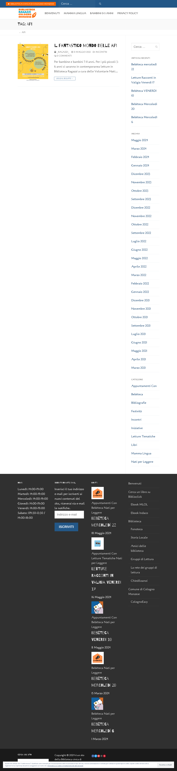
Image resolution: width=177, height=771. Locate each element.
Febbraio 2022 (140, 284)
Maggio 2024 (139, 140)
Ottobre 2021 (139, 317)
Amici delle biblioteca (138, 548)
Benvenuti (134, 483)
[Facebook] (92, 756)
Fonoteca (137, 529)
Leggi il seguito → (64, 78)
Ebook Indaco (139, 513)
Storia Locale (139, 538)
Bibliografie (138, 403)
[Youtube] (98, 756)
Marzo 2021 (138, 368)
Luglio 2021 (138, 334)
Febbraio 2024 (140, 157)
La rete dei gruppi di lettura (144, 570)
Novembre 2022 (141, 216)
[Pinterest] (104, 756)
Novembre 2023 (141, 182)
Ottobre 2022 (139, 224)
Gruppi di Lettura (142, 559)
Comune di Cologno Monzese (141, 591)
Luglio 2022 (138, 241)
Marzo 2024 (138, 149)
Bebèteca (137, 394)
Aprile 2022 (139, 267)
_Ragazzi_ (61, 52)
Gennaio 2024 (140, 165)
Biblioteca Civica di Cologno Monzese (31, 4)
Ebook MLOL (139, 504)
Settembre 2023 (141, 199)
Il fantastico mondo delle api (85, 45)
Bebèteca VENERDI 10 (143, 93)
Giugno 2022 (139, 250)
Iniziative (137, 428)
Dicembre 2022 (140, 208)
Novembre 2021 (141, 309)
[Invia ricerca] (100, 4)
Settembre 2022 (141, 233)
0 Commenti (63, 55)
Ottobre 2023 (139, 191)
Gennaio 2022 (140, 292)
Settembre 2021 (140, 326)
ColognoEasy (139, 602)
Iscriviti (66, 527)
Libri (134, 445)
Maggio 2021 (139, 351)
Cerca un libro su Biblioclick (139, 494)
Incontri (100, 52)
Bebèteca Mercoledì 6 (144, 119)
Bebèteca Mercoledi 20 (144, 106)
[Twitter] (95, 756)
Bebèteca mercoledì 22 (144, 66)
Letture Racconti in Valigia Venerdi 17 (143, 80)
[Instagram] (101, 756)
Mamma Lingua (141, 453)
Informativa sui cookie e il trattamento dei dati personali (65, 766)
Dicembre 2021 (140, 300)
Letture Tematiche (143, 436)
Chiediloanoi (139, 581)
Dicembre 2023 (140, 174)
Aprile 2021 (138, 359)
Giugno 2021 (139, 342)
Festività (136, 411)
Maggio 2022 (139, 258)
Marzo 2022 (138, 275)
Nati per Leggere (142, 462)
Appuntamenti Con (144, 386)
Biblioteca (135, 521)
